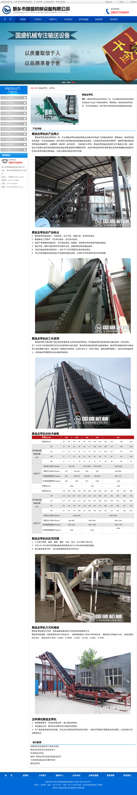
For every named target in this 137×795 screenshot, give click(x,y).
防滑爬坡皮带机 (37, 753)
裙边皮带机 (6, 134)
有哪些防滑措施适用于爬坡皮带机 (44, 746)
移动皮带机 (6, 113)
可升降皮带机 (7, 144)
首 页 (7, 19)
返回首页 (109, 2)
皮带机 (52, 88)
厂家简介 (121, 2)
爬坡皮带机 (6, 124)
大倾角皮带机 (7, 108)
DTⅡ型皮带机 (7, 103)
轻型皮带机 (6, 150)
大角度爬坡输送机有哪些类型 (42, 760)
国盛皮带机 (42, 88)
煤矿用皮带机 (7, 139)
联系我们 (133, 2)
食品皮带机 (6, 129)
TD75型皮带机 (7, 98)
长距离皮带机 (7, 118)
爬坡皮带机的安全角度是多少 (42, 750)
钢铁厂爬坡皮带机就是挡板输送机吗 (45, 757)
